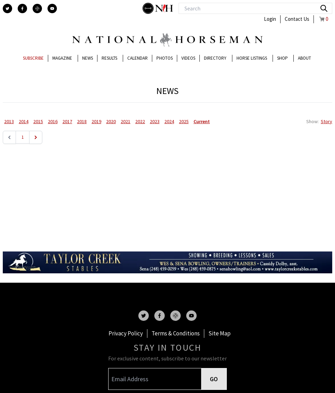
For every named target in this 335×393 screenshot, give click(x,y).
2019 (96, 121)
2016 (53, 121)
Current (202, 121)
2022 (140, 121)
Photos (164, 58)
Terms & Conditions (176, 333)
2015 (38, 121)
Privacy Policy (126, 333)
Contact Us (297, 19)
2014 (23, 121)
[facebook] (22, 8)
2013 (9, 121)
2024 (169, 121)
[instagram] (37, 8)
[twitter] (7, 8)
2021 (125, 121)
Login (270, 19)
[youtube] (52, 8)
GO (214, 379)
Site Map (219, 333)
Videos (188, 58)
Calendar (137, 58)
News (87, 58)
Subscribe (33, 58)
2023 (155, 121)
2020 (111, 121)
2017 (67, 121)
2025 (184, 121)
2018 (82, 121)
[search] (323, 8)
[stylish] (149, 8)
